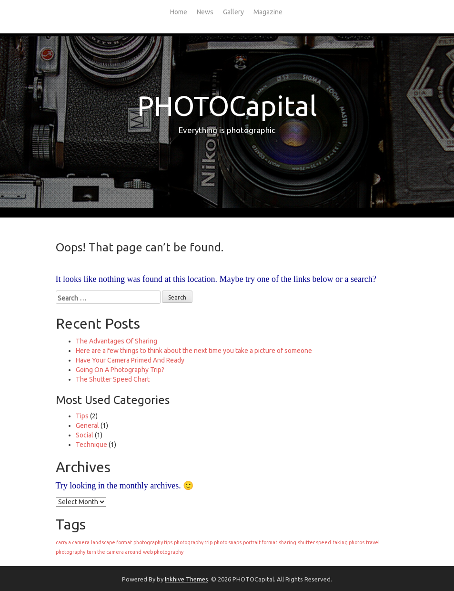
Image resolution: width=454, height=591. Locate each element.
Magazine (267, 12)
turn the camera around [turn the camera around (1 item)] (114, 552)
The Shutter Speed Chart (113, 379)
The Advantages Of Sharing (116, 341)
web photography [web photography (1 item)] (163, 552)
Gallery (233, 12)
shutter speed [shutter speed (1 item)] (314, 542)
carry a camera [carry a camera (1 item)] (73, 542)
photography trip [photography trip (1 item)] (193, 542)
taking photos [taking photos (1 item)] (348, 542)
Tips (82, 416)
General (87, 425)
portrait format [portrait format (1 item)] (260, 542)
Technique (91, 444)
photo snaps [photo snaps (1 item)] (228, 542)
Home (178, 12)
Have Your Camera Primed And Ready (130, 360)
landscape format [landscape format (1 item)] (111, 542)
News (205, 12)
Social (84, 435)
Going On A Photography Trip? (120, 369)
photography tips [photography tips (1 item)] (152, 542)
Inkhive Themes (186, 579)
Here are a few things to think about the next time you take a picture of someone (194, 350)
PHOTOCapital (227, 105)
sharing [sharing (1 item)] (287, 542)
